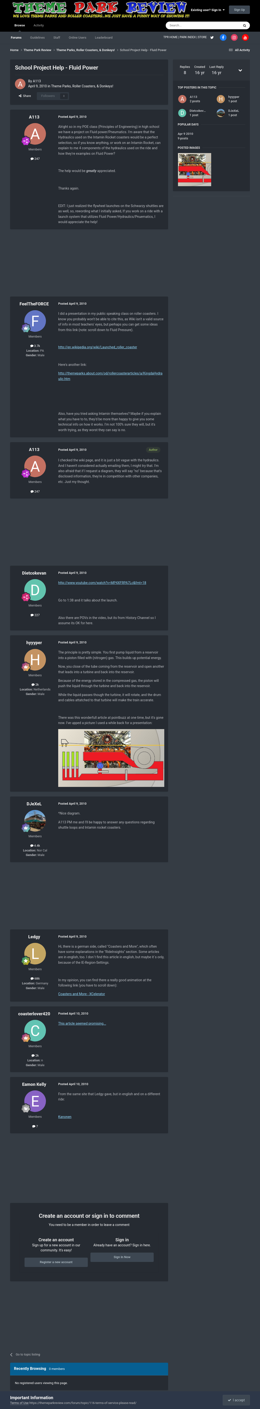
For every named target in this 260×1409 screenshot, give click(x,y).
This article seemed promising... (82, 1023)
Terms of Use (19, 1403)
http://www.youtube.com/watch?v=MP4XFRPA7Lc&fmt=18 (102, 583)
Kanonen (64, 1117)
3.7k (35, 346)
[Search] (191, 25)
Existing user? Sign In (208, 10)
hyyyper (34, 642)
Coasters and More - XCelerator (81, 994)
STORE (203, 37)
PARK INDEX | (189, 37)
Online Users (77, 37)
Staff (56, 37)
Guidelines (37, 37)
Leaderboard (104, 37)
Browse (19, 28)
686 (35, 978)
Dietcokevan (34, 573)
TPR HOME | (171, 37)
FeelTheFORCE (34, 303)
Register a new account (56, 1262)
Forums (16, 37)
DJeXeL (34, 803)
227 (35, 615)
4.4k (35, 845)
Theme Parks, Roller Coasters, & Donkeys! (82, 86)
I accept (236, 1400)
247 (35, 159)
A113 (37, 81)
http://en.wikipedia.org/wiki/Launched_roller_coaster (97, 347)
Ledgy (34, 936)
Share (25, 96)
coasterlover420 (34, 1013)
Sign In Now (122, 1257)
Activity (38, 25)
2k (35, 684)
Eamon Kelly (34, 1084)
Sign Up (239, 10)
